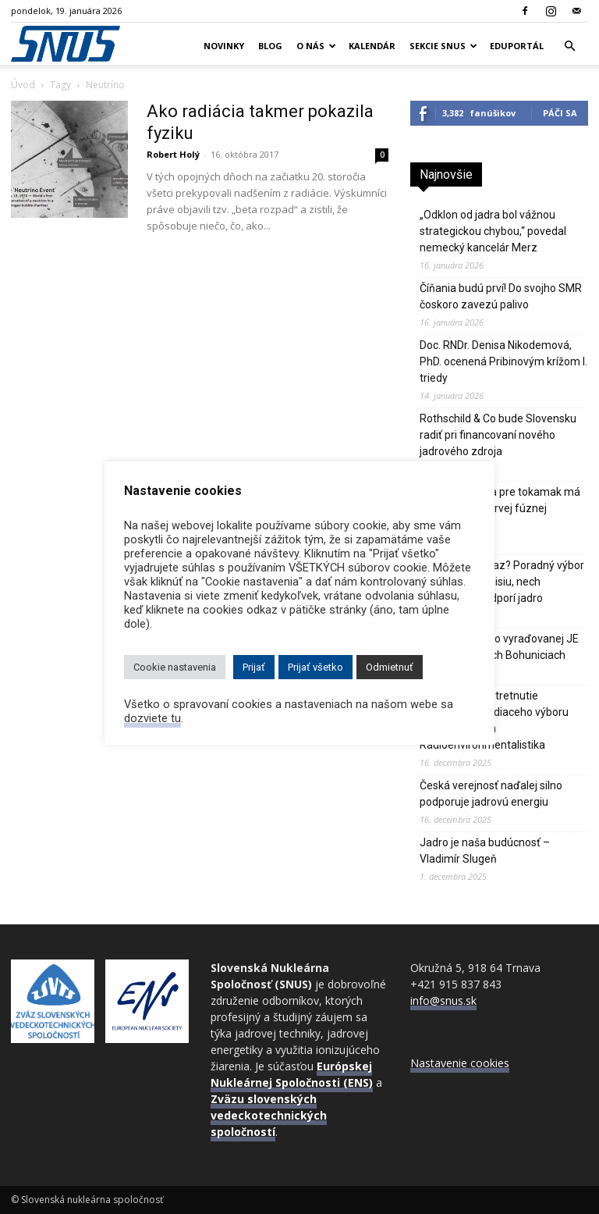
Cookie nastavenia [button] (174, 667)
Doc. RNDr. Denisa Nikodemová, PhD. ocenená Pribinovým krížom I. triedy (503, 361)
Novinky (224, 46)
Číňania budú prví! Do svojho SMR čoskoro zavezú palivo (501, 296)
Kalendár (372, 46)
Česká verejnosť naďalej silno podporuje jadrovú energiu (491, 793)
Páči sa (560, 113)
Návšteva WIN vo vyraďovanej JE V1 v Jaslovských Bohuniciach (499, 646)
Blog (270, 46)
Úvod (23, 84)
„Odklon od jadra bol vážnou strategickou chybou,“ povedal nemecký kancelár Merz (493, 231)
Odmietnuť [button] (389, 667)
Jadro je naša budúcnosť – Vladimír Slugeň (485, 850)
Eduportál (517, 46)
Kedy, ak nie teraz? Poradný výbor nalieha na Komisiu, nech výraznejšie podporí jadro (502, 581)
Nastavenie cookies (459, 1063)
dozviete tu (152, 718)
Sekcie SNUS (443, 46)
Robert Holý (173, 154)
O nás (316, 46)
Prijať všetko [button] (315, 667)
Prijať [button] (254, 667)
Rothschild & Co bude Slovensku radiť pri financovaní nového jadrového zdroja (498, 434)
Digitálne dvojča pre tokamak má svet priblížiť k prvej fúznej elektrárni (500, 508)
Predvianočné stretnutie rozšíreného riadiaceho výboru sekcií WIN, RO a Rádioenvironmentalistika (494, 720)
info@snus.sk (443, 1000)
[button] (569, 46)
